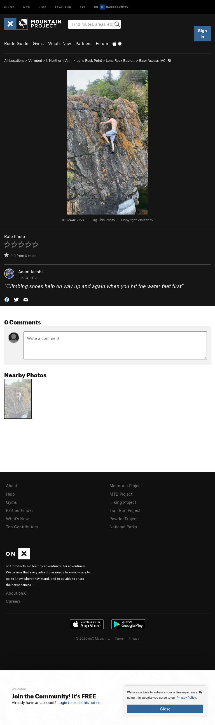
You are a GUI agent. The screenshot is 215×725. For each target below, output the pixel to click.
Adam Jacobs (30, 271)
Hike (42, 7)
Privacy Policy (186, 698)
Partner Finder (19, 510)
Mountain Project (125, 485)
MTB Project (120, 493)
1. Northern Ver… (59, 60)
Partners (83, 43)
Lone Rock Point (89, 60)
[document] (165, 701)
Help (10, 493)
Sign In (202, 33)
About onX (16, 592)
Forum (102, 43)
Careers (13, 601)
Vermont (35, 60)
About (11, 485)
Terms (119, 638)
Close (165, 708)
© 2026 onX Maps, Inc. (93, 638)
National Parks (123, 526)
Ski (83, 7)
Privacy (133, 638)
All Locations (14, 60)
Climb (9, 7)
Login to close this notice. (79, 702)
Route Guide (16, 43)
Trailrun (63, 7)
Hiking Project (122, 502)
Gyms (38, 43)
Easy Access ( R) (155, 60)
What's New (59, 43)
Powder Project (123, 518)
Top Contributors (22, 526)
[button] (6, 299)
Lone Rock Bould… (120, 60)
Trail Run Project (125, 510)
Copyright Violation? (137, 220)
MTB (26, 7)
